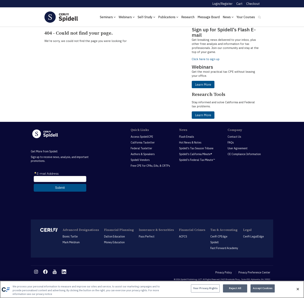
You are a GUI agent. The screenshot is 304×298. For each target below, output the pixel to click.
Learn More (203, 84)
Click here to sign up (205, 59)
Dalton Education (114, 236)
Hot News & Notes (190, 142)
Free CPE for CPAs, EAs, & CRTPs (150, 165)
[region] (152, 289)
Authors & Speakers (143, 154)
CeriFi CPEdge (218, 236)
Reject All (235, 289)
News (228, 17)
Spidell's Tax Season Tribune (196, 148)
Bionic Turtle (70, 236)
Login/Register (222, 4)
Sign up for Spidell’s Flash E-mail (224, 32)
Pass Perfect (147, 236)
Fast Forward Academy (224, 248)
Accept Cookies (262, 289)
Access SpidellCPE (142, 136)
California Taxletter (143, 142)
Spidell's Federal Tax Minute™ (197, 160)
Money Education (114, 242)
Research (187, 17)
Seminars (108, 17)
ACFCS (183, 236)
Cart (239, 4)
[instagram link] (36, 271)
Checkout (253, 4)
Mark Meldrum (71, 242)
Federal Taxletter (141, 148)
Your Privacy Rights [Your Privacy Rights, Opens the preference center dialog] (205, 289)
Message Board (209, 17)
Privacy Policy (223, 272)
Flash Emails (186, 136)
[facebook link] (45, 271)
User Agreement (238, 148)
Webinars (127, 17)
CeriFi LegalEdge (253, 236)
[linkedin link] (64, 271)
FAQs (231, 142)
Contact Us (234, 136)
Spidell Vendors (140, 160)
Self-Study (146, 17)
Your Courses (246, 17)
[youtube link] (54, 271)
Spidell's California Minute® (195, 154)
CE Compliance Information (244, 154)
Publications (168, 17)
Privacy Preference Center (254, 272)
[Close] (298, 289)
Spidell (214, 242)
